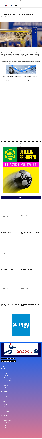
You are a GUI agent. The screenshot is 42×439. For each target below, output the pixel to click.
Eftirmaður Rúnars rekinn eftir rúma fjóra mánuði (30, 305)
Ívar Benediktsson (4, 16)
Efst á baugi (3, 216)
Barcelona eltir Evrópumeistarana (28, 269)
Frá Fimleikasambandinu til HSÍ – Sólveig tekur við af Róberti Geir (10, 305)
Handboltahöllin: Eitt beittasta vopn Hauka (30, 214)
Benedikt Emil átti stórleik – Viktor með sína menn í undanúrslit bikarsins (10, 251)
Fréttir (21, 197)
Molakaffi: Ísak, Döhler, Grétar (7, 269)
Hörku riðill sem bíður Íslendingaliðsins (9, 232)
